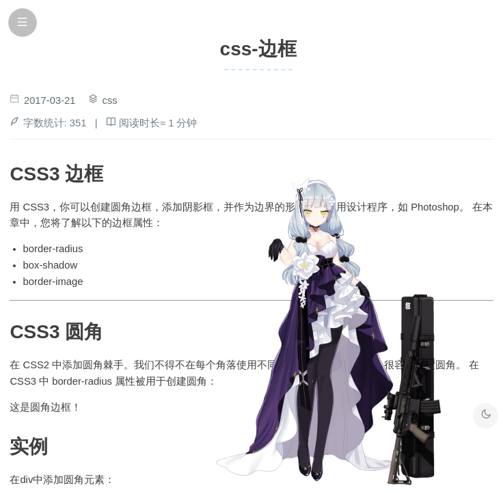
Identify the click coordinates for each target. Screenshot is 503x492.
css (110, 100)
